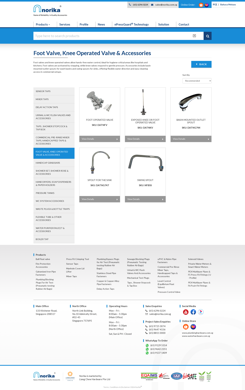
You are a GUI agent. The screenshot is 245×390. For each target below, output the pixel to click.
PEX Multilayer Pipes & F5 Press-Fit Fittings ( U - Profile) (199, 274)
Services (64, 24)
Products (43, 24)
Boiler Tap (42, 239)
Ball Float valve (43, 259)
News (101, 24)
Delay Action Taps (47, 107)
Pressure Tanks (45, 193)
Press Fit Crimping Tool (77, 259)
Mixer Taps (42, 99)
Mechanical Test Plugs (138, 277)
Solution (163, 24)
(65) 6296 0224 (140, 4)
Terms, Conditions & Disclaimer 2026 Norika (122, 387)
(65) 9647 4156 (155, 329)
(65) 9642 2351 (156, 349)
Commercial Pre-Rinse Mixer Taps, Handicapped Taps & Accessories (52, 140)
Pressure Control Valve (169, 292)
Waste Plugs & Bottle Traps (53, 209)
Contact (184, 24)
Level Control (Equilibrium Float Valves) (166, 284)
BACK (201, 64)
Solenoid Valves (195, 259)
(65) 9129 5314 (156, 345)
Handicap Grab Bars (48, 162)
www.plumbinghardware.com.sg (197, 332)
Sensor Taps (43, 91)
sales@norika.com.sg (166, 4)
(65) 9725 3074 (155, 326)
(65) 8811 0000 (155, 332)
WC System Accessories (50, 201)
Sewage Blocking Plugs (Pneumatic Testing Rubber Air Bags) (138, 262)
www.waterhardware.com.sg (196, 336)
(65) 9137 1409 (156, 353)
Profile (84, 24)
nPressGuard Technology (132, 24)
